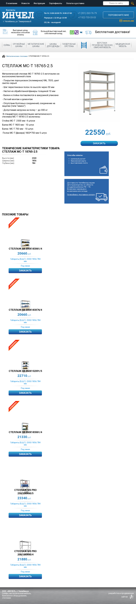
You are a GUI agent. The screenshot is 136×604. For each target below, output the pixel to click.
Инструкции (39, 3)
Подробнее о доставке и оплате (81, 195)
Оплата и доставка (75, 3)
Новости (25, 3)
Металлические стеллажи (17, 56)
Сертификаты (55, 3)
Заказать (25, 270)
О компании (11, 3)
